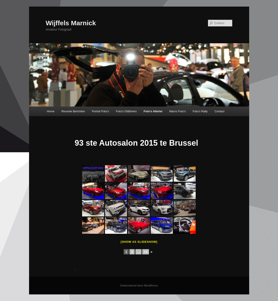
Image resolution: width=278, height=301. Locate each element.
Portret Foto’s (100, 111)
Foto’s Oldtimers (126, 111)
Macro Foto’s (177, 111)
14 (145, 252)
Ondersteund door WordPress (139, 285)
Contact (220, 111)
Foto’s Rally (200, 111)
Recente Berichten (73, 111)
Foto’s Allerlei (153, 111)
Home (51, 111)
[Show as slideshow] (139, 241)
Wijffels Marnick (71, 23)
